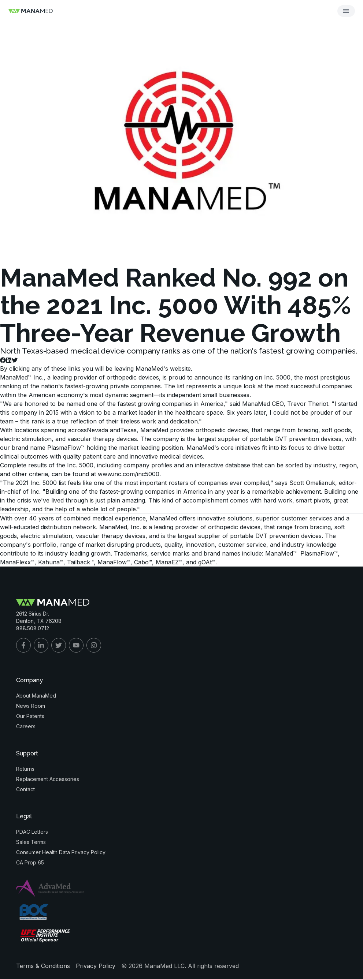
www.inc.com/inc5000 (128, 474)
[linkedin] (41, 645)
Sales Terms (31, 842)
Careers (26, 726)
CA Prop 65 (30, 862)
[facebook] (23, 645)
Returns (25, 769)
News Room (30, 706)
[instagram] (93, 645)
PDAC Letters (32, 832)
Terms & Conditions (43, 965)
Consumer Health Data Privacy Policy (60, 852)
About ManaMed (36, 695)
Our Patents (30, 716)
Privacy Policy (95, 965)
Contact (25, 789)
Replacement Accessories (47, 779)
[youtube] (76, 645)
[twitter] (58, 645)
